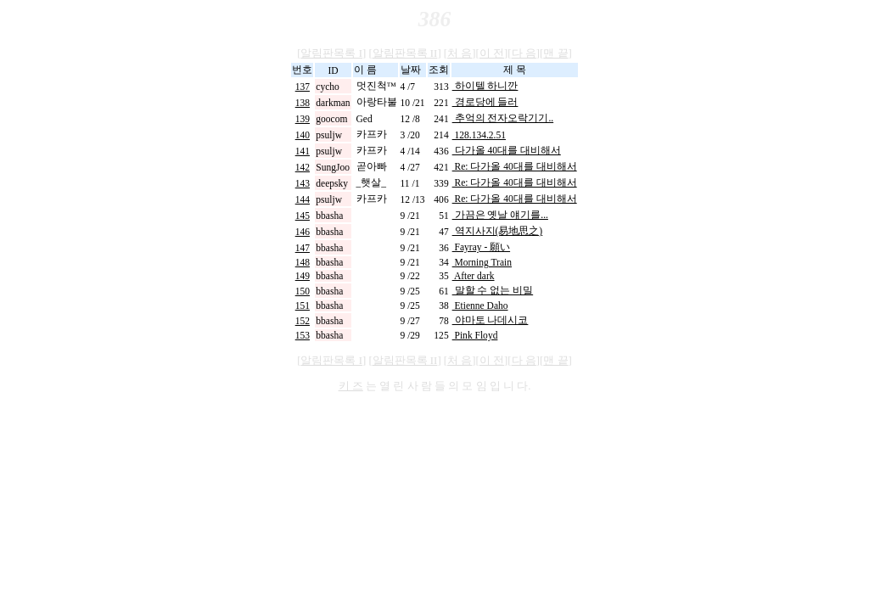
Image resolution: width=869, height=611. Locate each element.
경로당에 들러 (485, 102)
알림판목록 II (405, 53)
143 (302, 183)
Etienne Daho (480, 305)
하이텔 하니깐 (485, 86)
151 (302, 305)
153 (302, 335)
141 (302, 151)
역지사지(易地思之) (497, 231)
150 (302, 291)
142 (302, 167)
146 (302, 232)
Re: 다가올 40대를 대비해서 (514, 166)
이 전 (491, 53)
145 (302, 215)
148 (302, 262)
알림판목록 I (331, 53)
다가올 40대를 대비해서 (506, 150)
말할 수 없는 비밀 (493, 290)
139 (302, 119)
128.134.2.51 (479, 135)
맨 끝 (555, 53)
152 (302, 321)
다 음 (524, 53)
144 (302, 199)
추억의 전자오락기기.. (503, 118)
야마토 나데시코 (490, 320)
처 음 (459, 53)
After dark (473, 276)
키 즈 (351, 386)
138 (302, 103)
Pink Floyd (475, 335)
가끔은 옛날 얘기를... (500, 215)
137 (302, 86)
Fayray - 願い (481, 247)
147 (302, 248)
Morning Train (482, 262)
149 (302, 276)
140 (302, 135)
